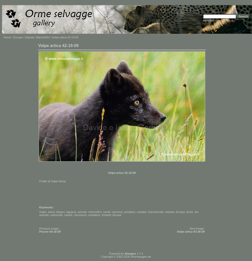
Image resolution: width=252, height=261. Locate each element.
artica (51, 211)
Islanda (29, 37)
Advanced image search (216, 20)
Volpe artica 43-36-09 (191, 231)
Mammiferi (42, 37)
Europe (116, 215)
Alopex (60, 211)
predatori (129, 211)
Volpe (42, 211)
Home (7, 37)
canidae (142, 211)
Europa (18, 37)
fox (197, 211)
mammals (56, 215)
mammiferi (94, 211)
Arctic (189, 211)
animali (82, 211)
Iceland (106, 215)
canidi (106, 211)
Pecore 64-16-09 (50, 231)
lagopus (71, 211)
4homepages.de (141, 256)
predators (94, 215)
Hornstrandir (155, 211)
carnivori (117, 211)
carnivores (80, 215)
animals (44, 215)
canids (68, 215)
